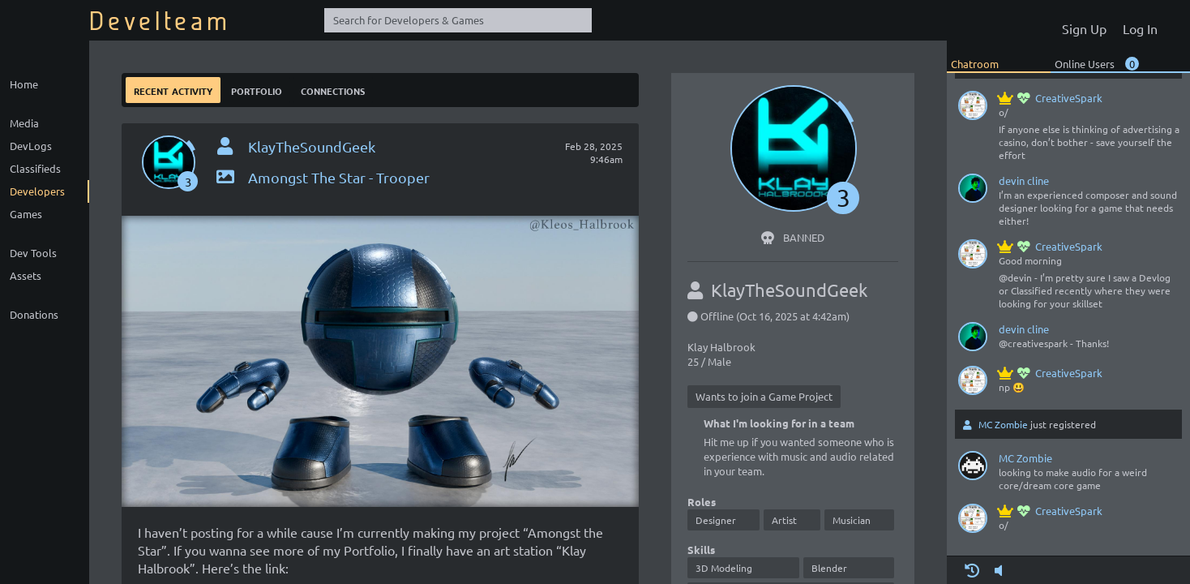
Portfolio (256, 89)
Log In (1140, 28)
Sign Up (1084, 28)
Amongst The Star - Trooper (322, 177)
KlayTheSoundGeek (311, 146)
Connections (333, 89)
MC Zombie (1003, 424)
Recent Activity (173, 89)
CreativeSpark (1050, 98)
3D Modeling (724, 567)
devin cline (1024, 180)
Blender (829, 567)
